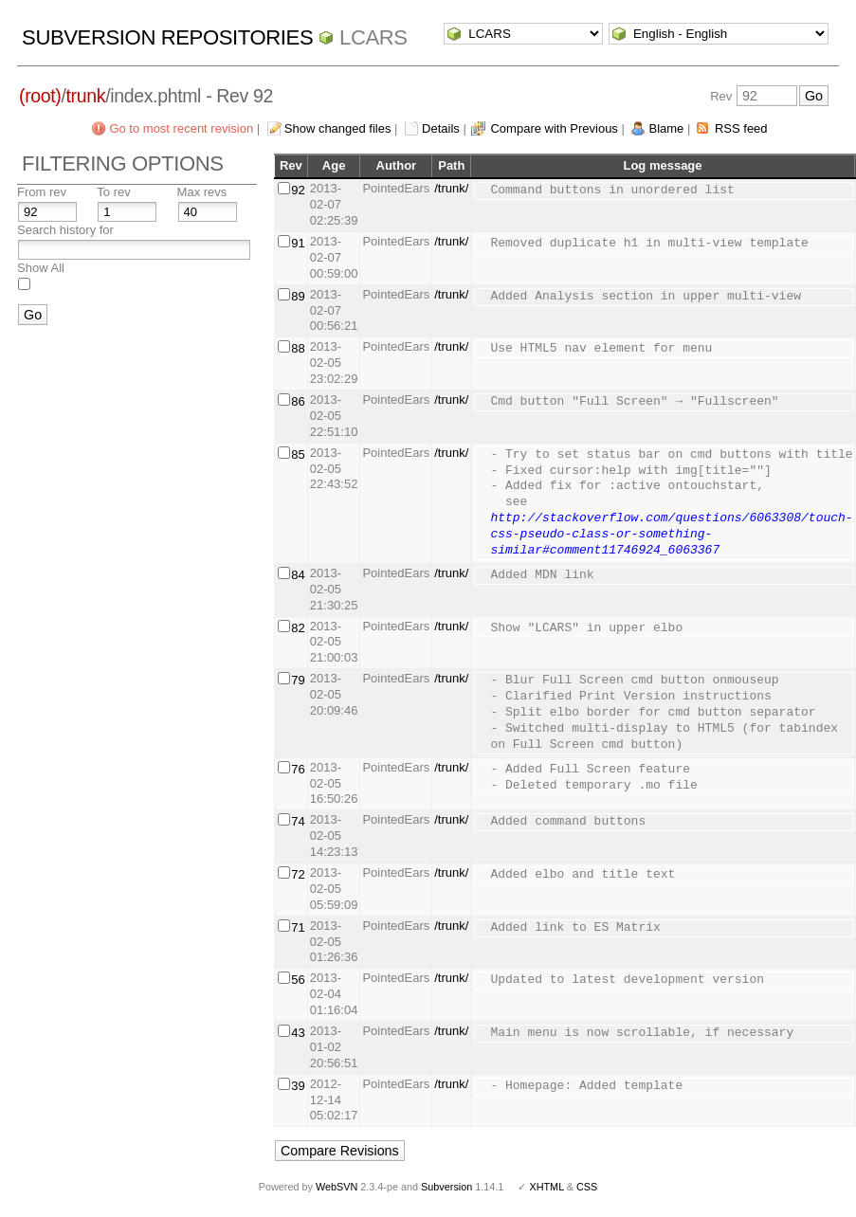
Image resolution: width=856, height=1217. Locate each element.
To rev (113, 192)
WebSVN (336, 1186)
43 (297, 1033)
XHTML (546, 1186)
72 (297, 874)
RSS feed (741, 128)
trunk (86, 95)
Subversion (446, 1186)
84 (297, 575)
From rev (41, 192)
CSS (586, 1186)
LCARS (373, 37)
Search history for (65, 230)
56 (297, 979)
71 (297, 927)
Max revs (202, 192)
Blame (665, 128)
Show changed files (338, 128)
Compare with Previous (553, 128)
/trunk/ (451, 188)
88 (297, 348)
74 (297, 821)
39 (297, 1086)
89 (297, 296)
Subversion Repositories (167, 37)
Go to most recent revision (181, 128)
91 (297, 243)
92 (297, 190)
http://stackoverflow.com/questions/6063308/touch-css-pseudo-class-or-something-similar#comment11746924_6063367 (671, 534)
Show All (40, 268)
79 (297, 680)
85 (297, 454)
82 (297, 628)
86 (297, 401)
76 (297, 769)
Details (441, 128)
